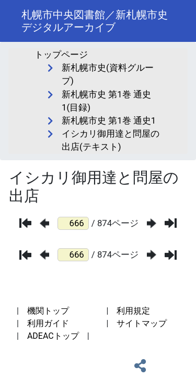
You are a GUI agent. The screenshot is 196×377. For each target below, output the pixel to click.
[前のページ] (44, 223)
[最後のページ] (171, 223)
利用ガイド (48, 323)
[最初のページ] (25, 223)
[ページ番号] (73, 223)
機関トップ (48, 311)
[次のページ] (151, 223)
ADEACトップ (53, 336)
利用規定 (133, 311)
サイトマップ (142, 323)
